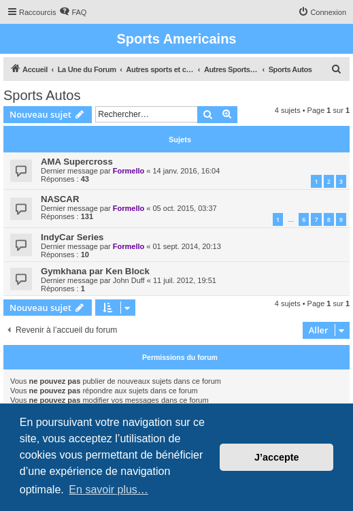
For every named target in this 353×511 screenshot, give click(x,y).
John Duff (129, 280)
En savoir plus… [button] (108, 489)
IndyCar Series (72, 237)
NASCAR (60, 199)
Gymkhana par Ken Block (95, 271)
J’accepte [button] (276, 457)
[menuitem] (72, 12)
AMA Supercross (77, 161)
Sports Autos (41, 95)
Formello (128, 171)
